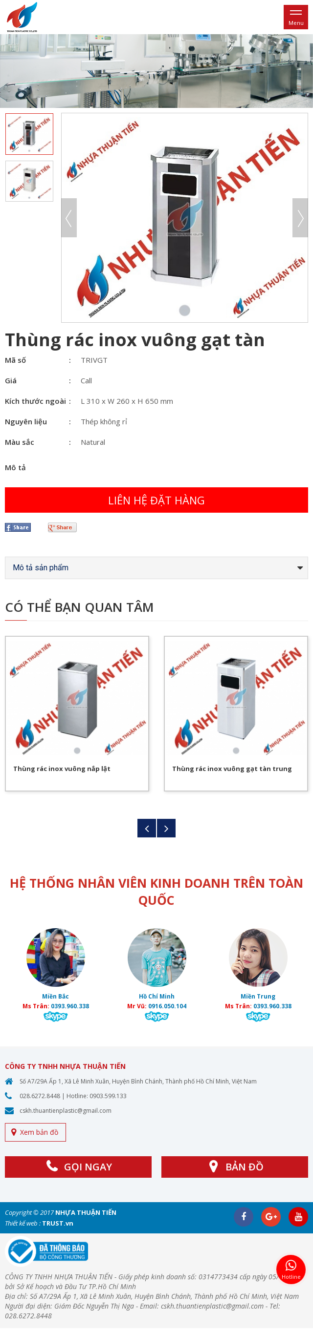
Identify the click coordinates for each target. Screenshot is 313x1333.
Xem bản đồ (39, 1132)
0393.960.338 (70, 1006)
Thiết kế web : (23, 1223)
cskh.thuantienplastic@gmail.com (66, 1110)
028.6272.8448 (40, 1096)
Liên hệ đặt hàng (156, 500)
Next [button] (300, 218)
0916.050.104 (167, 1006)
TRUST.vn (57, 1223)
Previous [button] (69, 218)
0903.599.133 (108, 1096)
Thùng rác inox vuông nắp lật (62, 768)
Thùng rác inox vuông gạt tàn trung (232, 768)
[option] (156, 71)
